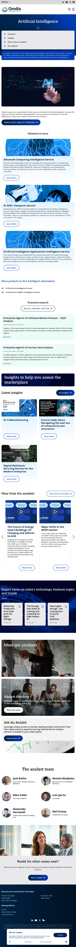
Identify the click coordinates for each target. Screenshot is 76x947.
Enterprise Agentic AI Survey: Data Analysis (28, 347)
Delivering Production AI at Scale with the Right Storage (9, 612)
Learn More (11, 178)
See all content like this (36, 308)
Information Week (46, 896)
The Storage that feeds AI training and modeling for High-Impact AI (33, 612)
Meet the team (13, 710)
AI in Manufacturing (16, 420)
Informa (5, 2)
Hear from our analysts (17, 42)
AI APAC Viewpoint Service (19, 205)
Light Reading (45, 898)
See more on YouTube (59, 494)
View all (4, 598)
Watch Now (22, 567)
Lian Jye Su (58, 796)
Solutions (11, 34)
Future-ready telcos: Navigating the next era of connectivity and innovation (55, 424)
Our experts (13, 46)
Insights (11, 38)
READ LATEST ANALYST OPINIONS (19, 122)
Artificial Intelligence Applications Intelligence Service (37, 251)
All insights (64, 393)
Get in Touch (36, 877)
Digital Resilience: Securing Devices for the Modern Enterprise (18, 468)
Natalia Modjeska (58, 781)
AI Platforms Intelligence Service (19, 288)
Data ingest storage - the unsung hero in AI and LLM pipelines (56, 612)
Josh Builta (18, 781)
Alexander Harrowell (18, 812)
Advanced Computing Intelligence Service (29, 159)
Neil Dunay (12, 325)
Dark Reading (5, 898)
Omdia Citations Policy (8, 912)
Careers (3, 910)
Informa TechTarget (7, 896)
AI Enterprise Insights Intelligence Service (23, 292)
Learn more (11, 436)
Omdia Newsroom (7, 914)
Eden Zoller (12, 351)
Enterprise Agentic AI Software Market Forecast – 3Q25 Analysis (34, 319)
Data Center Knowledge (9, 900)
